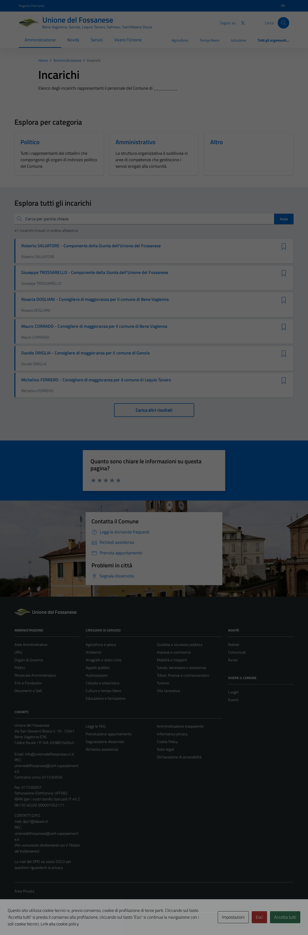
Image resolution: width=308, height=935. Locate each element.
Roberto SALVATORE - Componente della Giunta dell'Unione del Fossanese (91, 246)
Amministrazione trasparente (180, 726)
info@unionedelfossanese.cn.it (49, 754)
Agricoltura (180, 40)
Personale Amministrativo (35, 675)
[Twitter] (241, 22)
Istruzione (238, 40)
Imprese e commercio (174, 652)
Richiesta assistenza (102, 749)
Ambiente (93, 652)
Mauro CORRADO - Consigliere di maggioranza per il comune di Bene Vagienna (94, 326)
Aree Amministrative (30, 644)
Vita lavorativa (168, 691)
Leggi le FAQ (96, 726)
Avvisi (232, 660)
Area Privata (24, 891)
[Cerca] (283, 23)
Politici (19, 667)
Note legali (165, 749)
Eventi (233, 700)
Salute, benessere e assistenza (181, 667)
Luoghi (233, 692)
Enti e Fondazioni (28, 683)
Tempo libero (209, 40)
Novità (73, 40)
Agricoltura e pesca (101, 644)
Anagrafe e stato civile (104, 660)
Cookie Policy (167, 741)
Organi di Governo (28, 660)
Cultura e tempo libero (103, 691)
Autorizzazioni (97, 675)
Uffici (18, 652)
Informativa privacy (172, 734)
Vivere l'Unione (128, 40)
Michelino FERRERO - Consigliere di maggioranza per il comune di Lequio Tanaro (96, 380)
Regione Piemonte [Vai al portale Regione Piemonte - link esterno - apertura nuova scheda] (31, 5)
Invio (284, 219)
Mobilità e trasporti (172, 660)
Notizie (233, 644)
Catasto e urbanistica (102, 683)
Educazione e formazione (105, 698)
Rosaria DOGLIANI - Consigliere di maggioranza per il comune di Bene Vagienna (95, 299)
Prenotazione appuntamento (109, 734)
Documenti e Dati (28, 691)
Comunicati (237, 652)
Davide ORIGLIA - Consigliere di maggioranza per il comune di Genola (85, 353)
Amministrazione (40, 40)
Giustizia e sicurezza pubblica (179, 644)
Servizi (97, 40)
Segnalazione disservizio (105, 741)
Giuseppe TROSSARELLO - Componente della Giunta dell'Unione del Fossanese (94, 272)
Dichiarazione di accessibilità (179, 757)
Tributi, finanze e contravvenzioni (183, 675)
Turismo (163, 683)
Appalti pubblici (98, 667)
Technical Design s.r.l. (47, 921)
